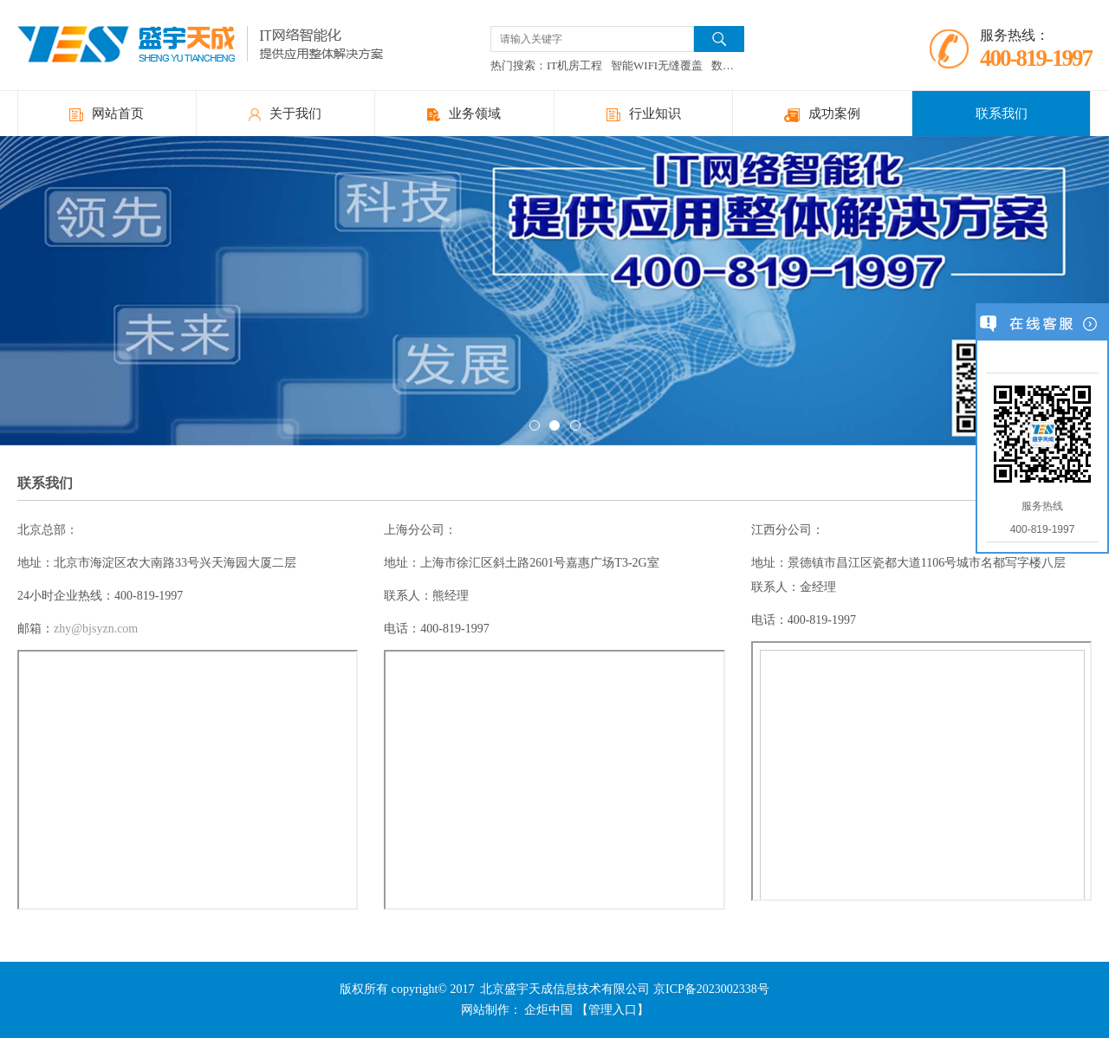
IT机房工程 (574, 65)
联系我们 (1002, 113)
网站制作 (485, 1009)
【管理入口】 (612, 1009)
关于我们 (285, 114)
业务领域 (464, 114)
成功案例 (822, 114)
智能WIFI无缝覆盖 (657, 65)
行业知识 (643, 114)
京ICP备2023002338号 (711, 989)
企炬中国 (548, 1009)
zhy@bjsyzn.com (96, 628)
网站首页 (106, 114)
